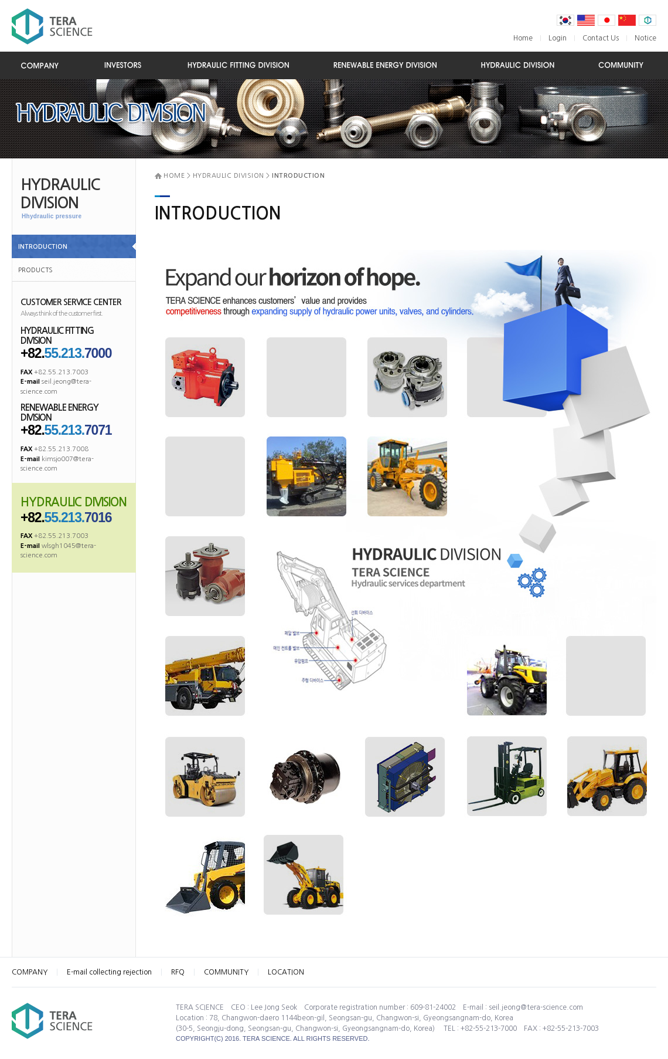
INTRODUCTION (42, 246)
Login (557, 38)
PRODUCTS (35, 270)
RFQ (178, 972)
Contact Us (600, 38)
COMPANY (29, 972)
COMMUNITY (226, 972)
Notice (645, 38)
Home (523, 38)
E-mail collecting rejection (109, 972)
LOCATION (286, 972)
